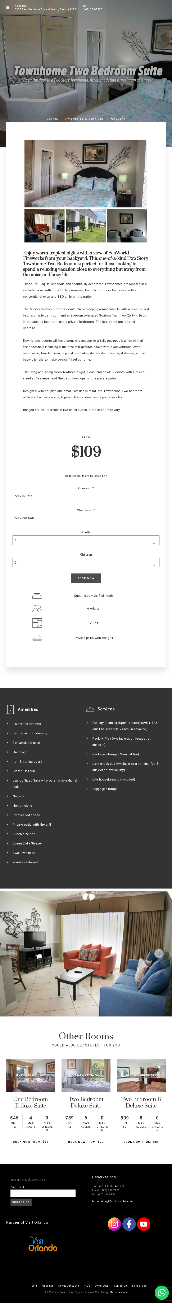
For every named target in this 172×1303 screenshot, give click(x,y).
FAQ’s (87, 1286)
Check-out (86, 510)
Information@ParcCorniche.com (112, 1201)
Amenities (48, 1286)
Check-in (86, 488)
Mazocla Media (119, 1292)
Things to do (139, 1286)
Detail (52, 119)
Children (86, 554)
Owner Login (102, 1286)
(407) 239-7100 (92, 9)
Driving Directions (68, 1286)
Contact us (120, 1286)
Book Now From (30, 1142)
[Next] (159, 953)
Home (33, 1286)
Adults (86, 532)
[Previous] (13, 953)
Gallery (118, 119)
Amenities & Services (84, 119)
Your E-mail (17, 1187)
